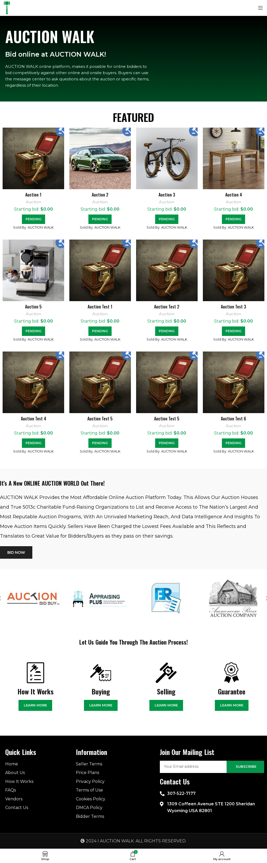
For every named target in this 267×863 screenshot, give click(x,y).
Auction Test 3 (233, 306)
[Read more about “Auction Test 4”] (33, 443)
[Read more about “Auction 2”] (100, 219)
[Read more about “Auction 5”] (33, 331)
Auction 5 (33, 306)
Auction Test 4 (33, 418)
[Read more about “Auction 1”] (33, 219)
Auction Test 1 (100, 306)
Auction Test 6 (233, 418)
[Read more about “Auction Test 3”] (233, 331)
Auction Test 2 (166, 306)
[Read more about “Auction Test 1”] (100, 331)
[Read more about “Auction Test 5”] (100, 443)
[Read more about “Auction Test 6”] (233, 443)
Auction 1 (33, 195)
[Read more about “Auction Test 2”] (166, 331)
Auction (33, 201)
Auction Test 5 (100, 418)
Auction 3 (167, 195)
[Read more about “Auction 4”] (233, 219)
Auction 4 (233, 195)
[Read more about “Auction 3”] (166, 219)
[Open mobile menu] (260, 8)
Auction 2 (100, 195)
